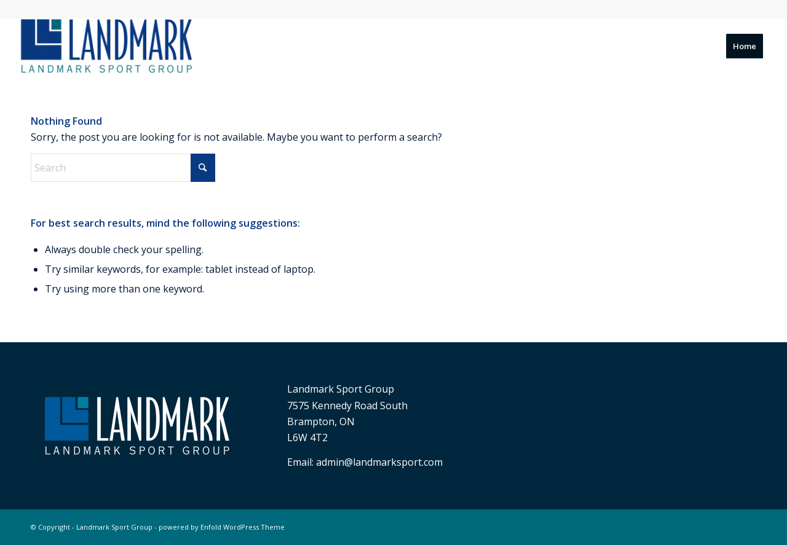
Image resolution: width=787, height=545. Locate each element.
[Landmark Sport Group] (106, 46)
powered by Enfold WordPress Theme (222, 526)
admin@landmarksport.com (379, 462)
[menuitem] (744, 46)
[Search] (123, 168)
